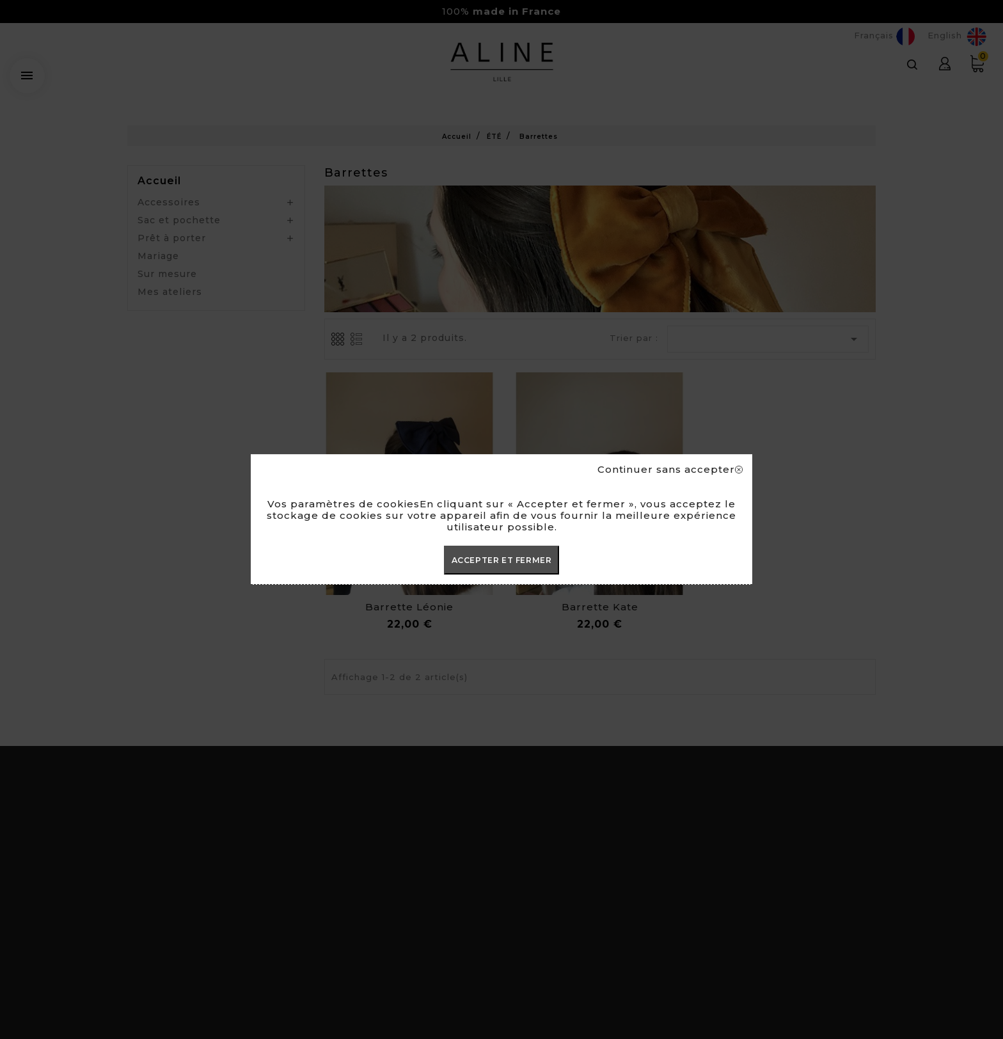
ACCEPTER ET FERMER (502, 560)
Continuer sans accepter (670, 469)
